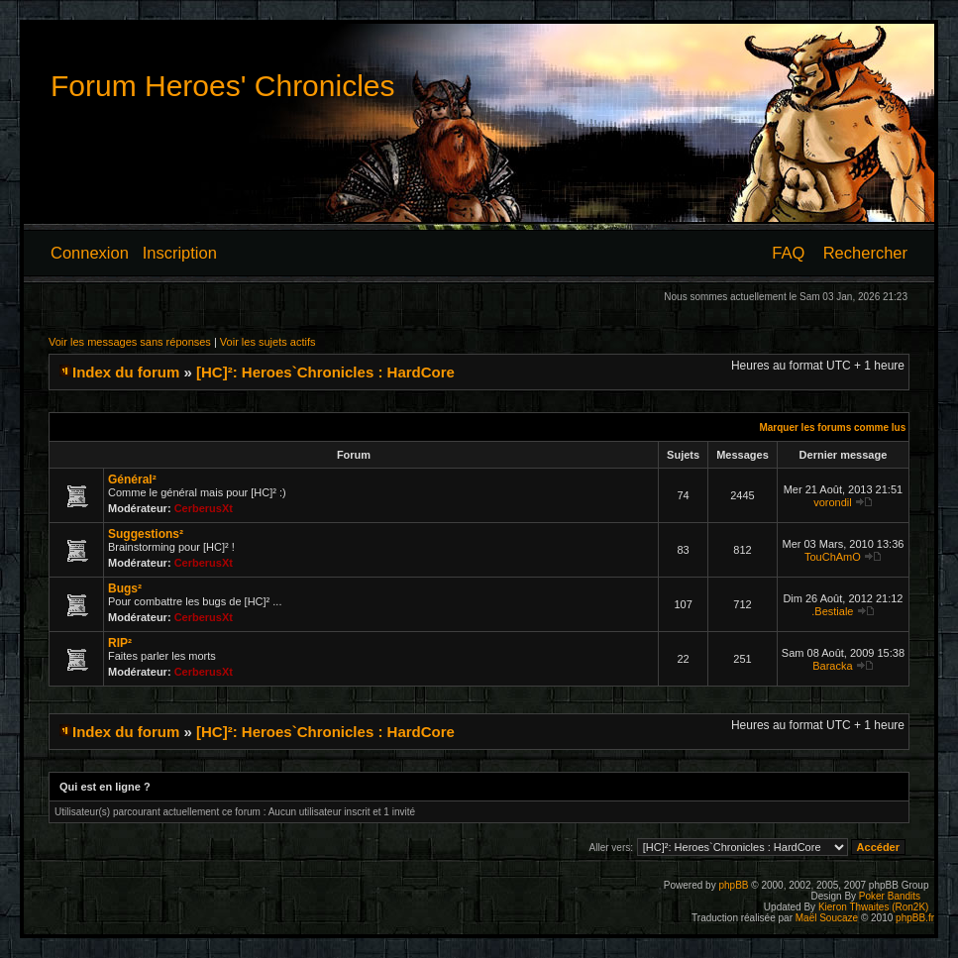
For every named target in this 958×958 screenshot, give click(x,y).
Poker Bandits (889, 896)
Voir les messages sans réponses (130, 342)
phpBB (733, 885)
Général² (132, 479)
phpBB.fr (915, 917)
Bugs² (125, 588)
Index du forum (125, 372)
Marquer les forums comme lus (832, 427)
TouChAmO (832, 557)
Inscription (180, 253)
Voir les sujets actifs (268, 342)
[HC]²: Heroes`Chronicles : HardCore (325, 372)
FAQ (788, 253)
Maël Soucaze (827, 917)
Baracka (832, 666)
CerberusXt (203, 508)
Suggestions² (145, 534)
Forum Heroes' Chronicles (223, 85)
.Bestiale (832, 611)
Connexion (90, 253)
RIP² (120, 643)
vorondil (832, 502)
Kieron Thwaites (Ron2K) (873, 907)
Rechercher (865, 253)
